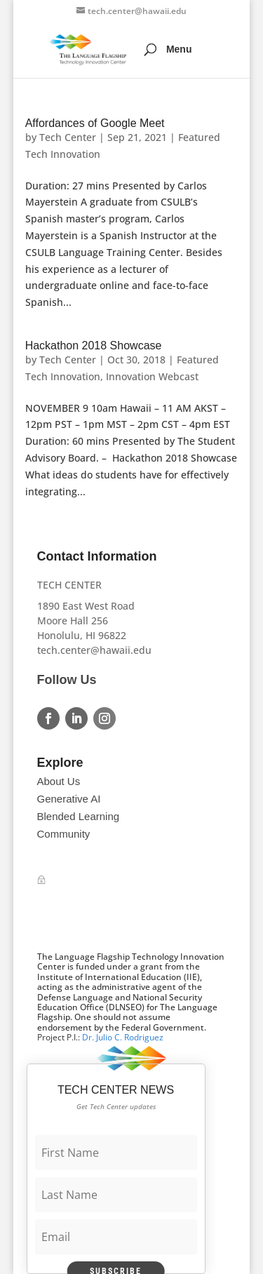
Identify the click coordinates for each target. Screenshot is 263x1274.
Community (63, 834)
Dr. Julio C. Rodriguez (122, 1037)
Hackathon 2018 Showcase (93, 345)
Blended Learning (78, 816)
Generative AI (69, 799)
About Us (59, 781)
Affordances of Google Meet (95, 123)
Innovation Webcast (152, 376)
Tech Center (67, 137)
